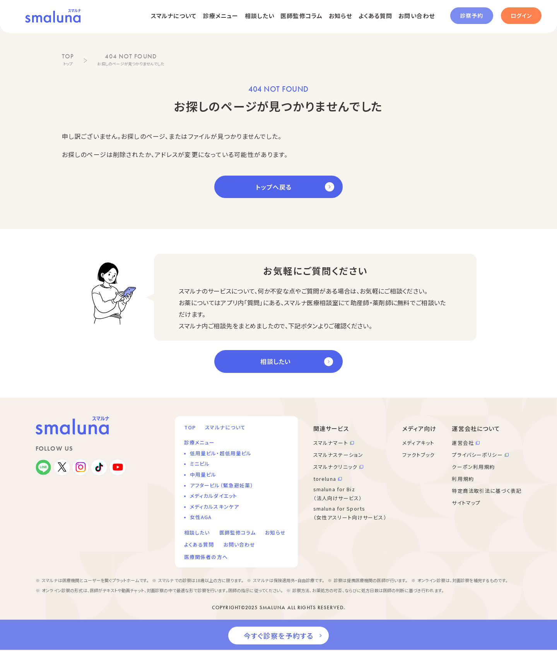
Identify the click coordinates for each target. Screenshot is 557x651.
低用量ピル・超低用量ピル (220, 453)
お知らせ (340, 16)
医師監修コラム (301, 16)
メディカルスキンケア (214, 506)
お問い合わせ (416, 16)
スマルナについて (174, 16)
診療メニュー (221, 16)
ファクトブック (418, 454)
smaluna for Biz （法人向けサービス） (337, 493)
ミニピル (200, 463)
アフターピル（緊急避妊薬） (222, 485)
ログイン (521, 15)
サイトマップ (466, 502)
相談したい (260, 16)
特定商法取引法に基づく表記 (486, 490)
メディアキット (418, 442)
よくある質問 (376, 16)
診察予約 (471, 15)
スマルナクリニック (335, 466)
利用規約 (462, 478)
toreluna (324, 478)
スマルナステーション (338, 454)
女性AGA (201, 517)
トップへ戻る (274, 186)
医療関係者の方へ (206, 556)
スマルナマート (330, 442)
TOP (190, 427)
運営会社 (462, 442)
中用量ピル (203, 474)
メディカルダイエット (213, 495)
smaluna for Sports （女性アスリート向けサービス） (350, 513)
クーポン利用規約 (473, 466)
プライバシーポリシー (477, 454)
